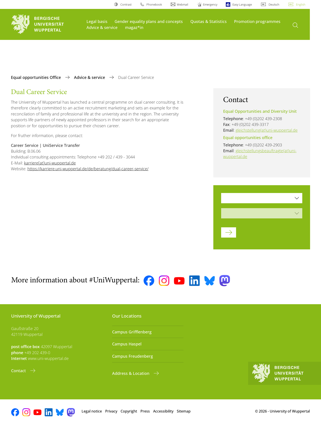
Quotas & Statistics (208, 21)
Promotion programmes (257, 21)
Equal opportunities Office (36, 77)
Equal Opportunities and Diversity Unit (260, 111)
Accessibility (163, 411)
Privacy (111, 411)
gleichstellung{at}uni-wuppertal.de (267, 130)
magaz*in (134, 27)
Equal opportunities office (247, 137)
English (300, 4)
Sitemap (184, 411)
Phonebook (154, 4)
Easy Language (242, 4)
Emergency (210, 4)
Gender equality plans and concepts (149, 21)
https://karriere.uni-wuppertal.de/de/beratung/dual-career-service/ (87, 168)
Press (145, 411)
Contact (19, 370)
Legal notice (92, 411)
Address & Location (131, 373)
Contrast (126, 4)
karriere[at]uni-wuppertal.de (50, 163)
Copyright (129, 411)
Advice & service (101, 27)
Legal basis (96, 21)
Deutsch (274, 4)
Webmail (182, 4)
